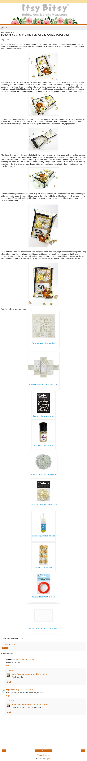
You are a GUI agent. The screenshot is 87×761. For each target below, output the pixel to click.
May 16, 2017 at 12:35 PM (25, 659)
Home (43, 751)
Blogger (47, 759)
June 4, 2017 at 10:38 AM (39, 674)
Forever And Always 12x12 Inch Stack (43, 343)
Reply (8, 665)
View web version (43, 755)
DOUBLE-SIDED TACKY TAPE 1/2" (43, 597)
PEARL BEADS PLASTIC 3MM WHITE (43, 475)
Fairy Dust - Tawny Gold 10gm (43, 445)
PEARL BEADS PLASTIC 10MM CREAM (43, 504)
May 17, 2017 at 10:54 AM (25, 690)
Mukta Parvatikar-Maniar (21, 674)
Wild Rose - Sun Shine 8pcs (43, 567)
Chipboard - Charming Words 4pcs (43, 416)
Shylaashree (10, 690)
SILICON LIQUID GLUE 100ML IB (43, 536)
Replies (11, 670)
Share (5, 648)
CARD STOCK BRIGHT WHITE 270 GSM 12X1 (43, 628)
